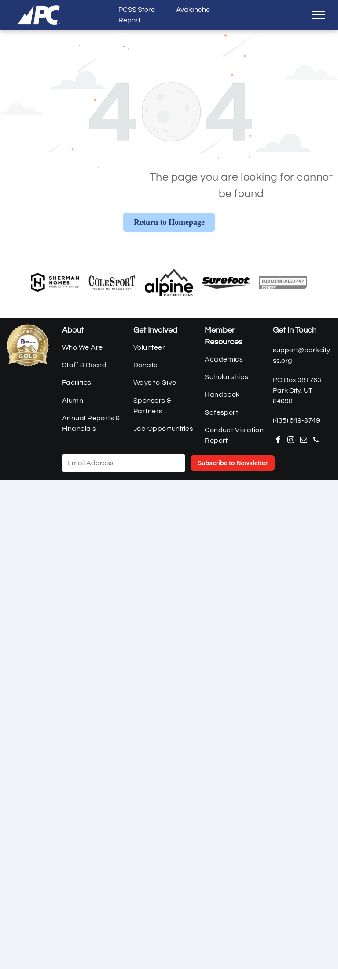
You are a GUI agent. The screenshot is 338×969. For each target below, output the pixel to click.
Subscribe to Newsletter (233, 462)
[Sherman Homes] (55, 282)
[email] (303, 440)
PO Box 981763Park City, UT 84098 (297, 390)
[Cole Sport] (112, 282)
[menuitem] (93, 347)
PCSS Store (136, 9)
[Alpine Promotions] (169, 282)
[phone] (316, 440)
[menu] (318, 15)
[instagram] (291, 440)
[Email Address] (123, 463)
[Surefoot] (226, 282)
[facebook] (278, 440)
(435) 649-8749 (296, 420)
